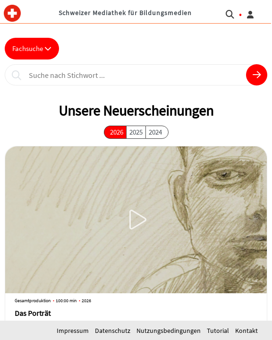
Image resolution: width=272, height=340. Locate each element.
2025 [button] (136, 132)
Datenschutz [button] (113, 330)
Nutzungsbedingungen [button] (169, 330)
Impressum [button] (73, 330)
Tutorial (218, 330)
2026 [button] (116, 132)
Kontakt (246, 330)
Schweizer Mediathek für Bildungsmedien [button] (125, 12)
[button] (13, 12)
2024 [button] (155, 132)
